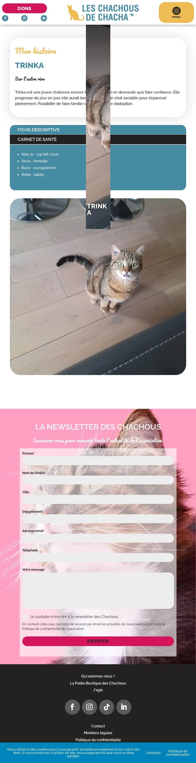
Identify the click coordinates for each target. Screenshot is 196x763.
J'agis (98, 690)
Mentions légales (98, 733)
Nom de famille (34, 473)
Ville (25, 492)
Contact (98, 726)
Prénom (29, 453)
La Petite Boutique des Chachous (98, 683)
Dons (24, 8)
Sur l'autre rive (30, 79)
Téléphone (30, 550)
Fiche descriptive (39, 129)
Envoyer (98, 641)
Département (32, 512)
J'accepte (153, 753)
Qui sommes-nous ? (98, 676)
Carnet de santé (37, 139)
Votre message (33, 569)
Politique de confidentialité (98, 740)
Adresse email (33, 531)
